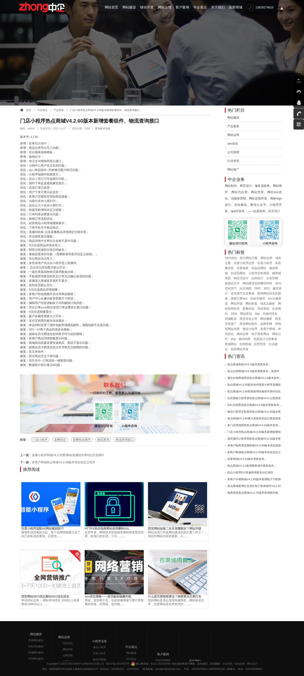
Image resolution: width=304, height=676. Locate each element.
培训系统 (263, 308)
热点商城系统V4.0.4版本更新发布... (248, 364)
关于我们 (218, 7)
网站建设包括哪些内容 (257, 283)
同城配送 (231, 318)
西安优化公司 (248, 318)
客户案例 (182, 7)
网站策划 (246, 313)
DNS (257, 288)
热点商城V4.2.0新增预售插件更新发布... (251, 465)
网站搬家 (266, 318)
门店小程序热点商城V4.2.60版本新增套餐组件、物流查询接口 (105, 110)
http (257, 313)
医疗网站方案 (249, 258)
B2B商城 (245, 344)
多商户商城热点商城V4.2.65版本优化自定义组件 (63, 462)
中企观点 (200, 7)
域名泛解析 (267, 303)
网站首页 (111, 7)
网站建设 (129, 7)
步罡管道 (260, 344)
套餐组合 (50, 240)
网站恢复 (251, 303)
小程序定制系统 (258, 273)
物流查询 (35, 161)
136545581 (132, 669)
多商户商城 (267, 329)
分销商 (60, 303)
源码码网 (244, 339)
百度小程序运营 (244, 263)
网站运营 (266, 258)
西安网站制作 (248, 323)
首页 (28, 110)
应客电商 (242, 268)
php (233, 339)
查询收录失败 (102, 128)
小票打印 (41, 178)
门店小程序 (40, 439)
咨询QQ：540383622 (111, 669)
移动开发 (147, 7)
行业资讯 (233, 161)
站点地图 (245, 288)
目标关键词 (257, 298)
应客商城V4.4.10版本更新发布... (247, 459)
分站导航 (227, 663)
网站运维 (164, 7)
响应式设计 (241, 278)
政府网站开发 (239, 349)
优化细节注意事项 (242, 293)
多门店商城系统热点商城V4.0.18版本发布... (253, 425)
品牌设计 (257, 278)
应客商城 (235, 7)
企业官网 (272, 278)
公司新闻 (233, 152)
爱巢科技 (248, 308)
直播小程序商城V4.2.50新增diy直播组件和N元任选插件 (68, 455)
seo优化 (232, 143)
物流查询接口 (124, 439)
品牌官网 (266, 323)
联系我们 (274, 211)
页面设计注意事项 (265, 339)
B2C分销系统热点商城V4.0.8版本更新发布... (254, 404)
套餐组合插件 (38, 143)
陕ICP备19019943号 (117, 663)
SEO (266, 288)
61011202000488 (161, 663)
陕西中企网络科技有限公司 (89, 663)
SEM (234, 313)
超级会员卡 (36, 205)
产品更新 (59, 110)
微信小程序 (250, 329)
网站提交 (252, 663)
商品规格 (42, 267)
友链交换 (240, 663)
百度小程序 (264, 263)
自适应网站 (238, 273)
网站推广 (233, 169)
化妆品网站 (258, 268)
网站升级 (237, 303)
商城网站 (231, 344)
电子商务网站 (260, 334)
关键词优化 (270, 313)
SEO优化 (231, 258)
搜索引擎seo (239, 298)
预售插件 (35, 360)
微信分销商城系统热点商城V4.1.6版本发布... (254, 377)
